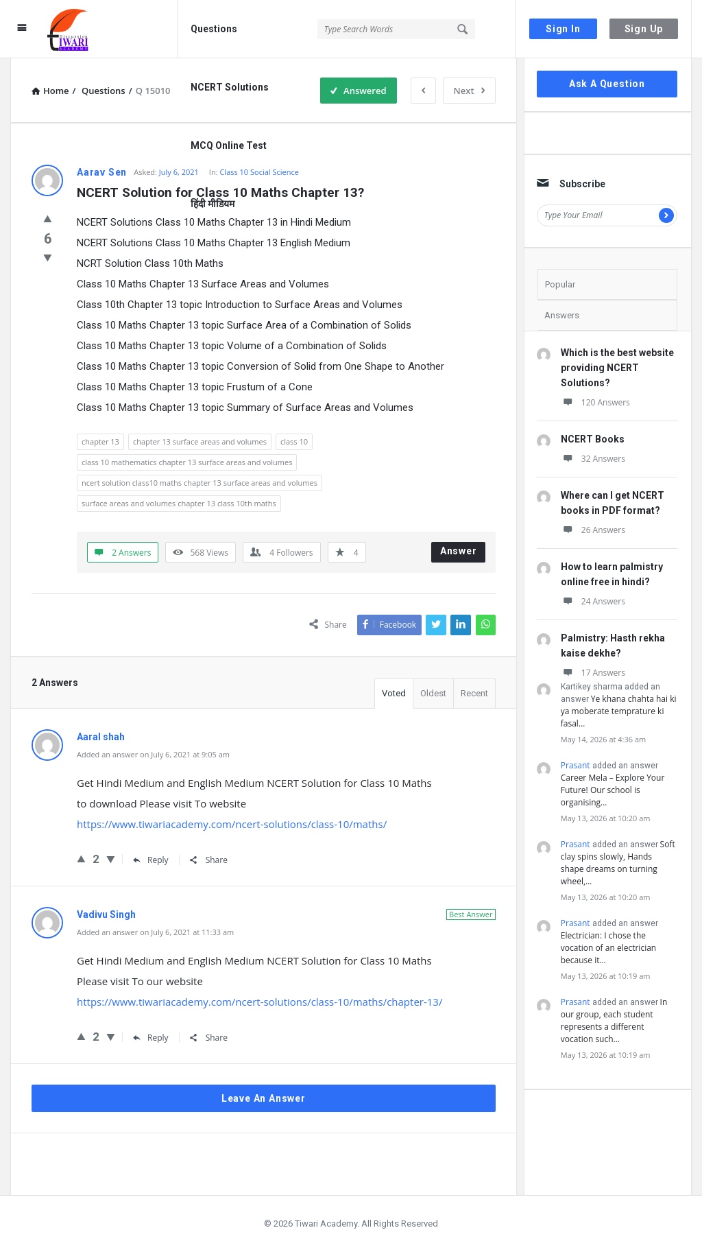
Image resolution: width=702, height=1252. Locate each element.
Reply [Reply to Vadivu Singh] (151, 1037)
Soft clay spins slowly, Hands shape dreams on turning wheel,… (618, 862)
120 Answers (595, 402)
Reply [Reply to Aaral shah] (151, 860)
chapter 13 (100, 441)
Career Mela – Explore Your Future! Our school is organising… (613, 790)
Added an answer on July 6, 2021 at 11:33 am (155, 932)
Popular (560, 284)
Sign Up (644, 28)
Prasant (575, 765)
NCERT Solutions (230, 87)
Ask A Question (607, 83)
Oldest (433, 693)
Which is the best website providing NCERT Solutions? (617, 367)
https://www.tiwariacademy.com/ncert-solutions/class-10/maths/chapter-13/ (259, 1001)
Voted (394, 693)
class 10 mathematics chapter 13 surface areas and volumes (187, 462)
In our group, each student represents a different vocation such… (614, 1020)
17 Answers (593, 672)
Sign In (563, 28)
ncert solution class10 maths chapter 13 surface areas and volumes (199, 482)
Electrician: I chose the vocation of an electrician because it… (608, 948)
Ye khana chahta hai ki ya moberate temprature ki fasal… (619, 711)
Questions (214, 28)
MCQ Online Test (229, 145)
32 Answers (593, 458)
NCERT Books (593, 439)
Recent (474, 693)
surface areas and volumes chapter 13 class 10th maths (179, 503)
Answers (561, 315)
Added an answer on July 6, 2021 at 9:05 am (153, 754)
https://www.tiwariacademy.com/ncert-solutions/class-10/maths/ (232, 824)
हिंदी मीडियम (212, 203)
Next (469, 90)
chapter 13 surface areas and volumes (200, 441)
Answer (458, 550)
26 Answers (593, 530)
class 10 (294, 441)
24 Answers (593, 601)
